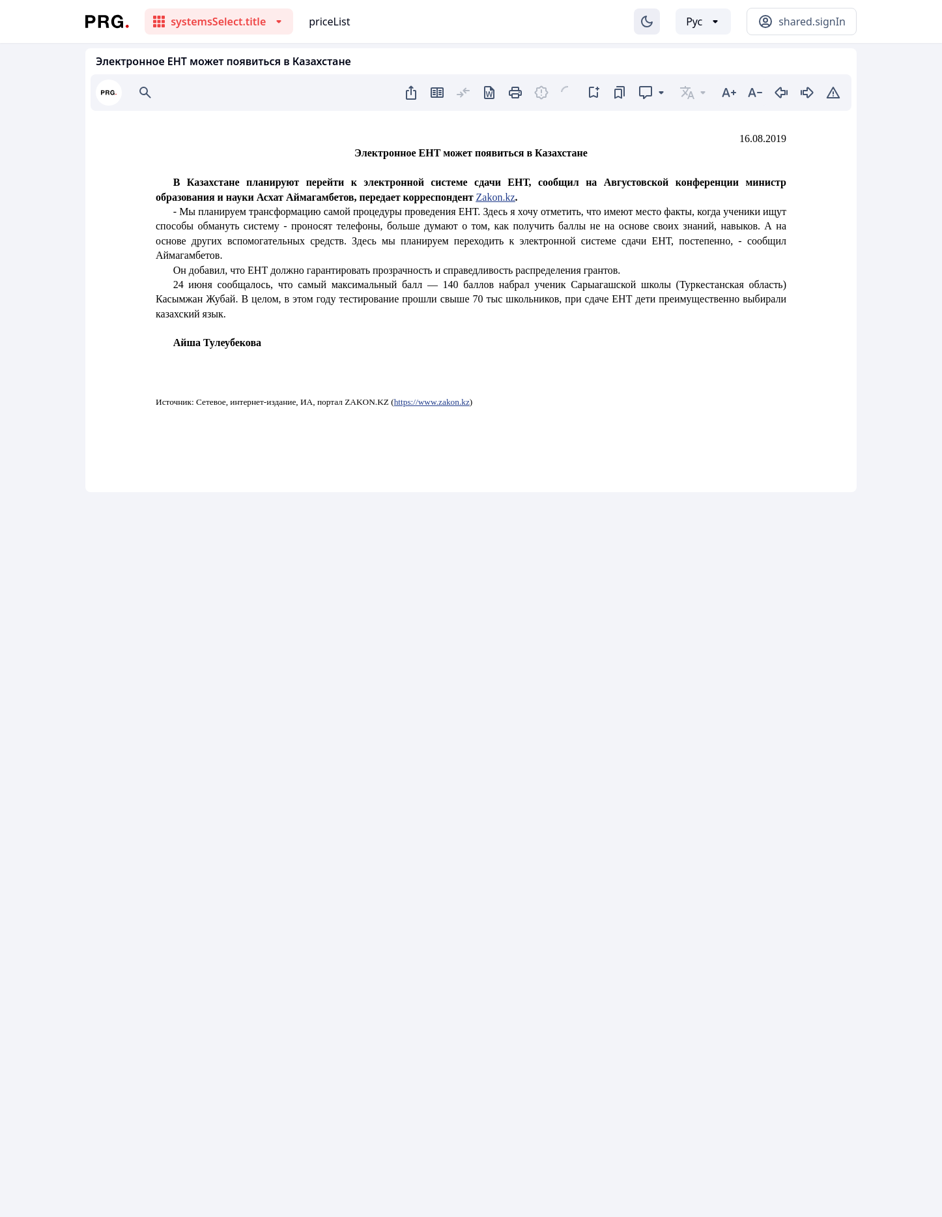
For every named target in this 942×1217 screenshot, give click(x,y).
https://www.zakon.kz (432, 402)
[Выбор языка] (703, 21)
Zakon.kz (495, 197)
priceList (329, 21)
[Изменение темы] (647, 21)
